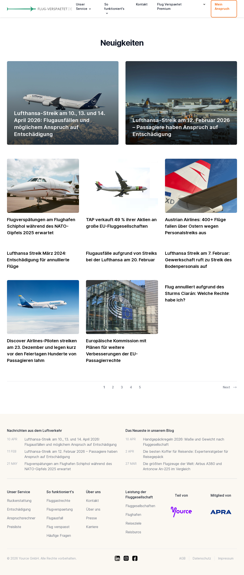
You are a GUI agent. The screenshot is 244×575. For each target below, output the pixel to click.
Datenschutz (202, 558)
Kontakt (142, 4)
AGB (182, 558)
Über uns (93, 509)
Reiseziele (133, 523)
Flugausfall (54, 518)
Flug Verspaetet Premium (169, 6)
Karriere (92, 527)
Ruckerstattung (19, 500)
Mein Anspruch (222, 6)
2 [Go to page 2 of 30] (113, 387)
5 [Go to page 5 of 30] (140, 387)
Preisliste (14, 527)
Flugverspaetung (59, 509)
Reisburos (133, 532)
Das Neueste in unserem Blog (149, 430)
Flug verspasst (58, 527)
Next (230, 387)
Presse (91, 518)
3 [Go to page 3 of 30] (122, 387)
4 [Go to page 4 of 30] (131, 387)
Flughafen (133, 514)
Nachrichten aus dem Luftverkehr (34, 430)
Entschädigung (19, 509)
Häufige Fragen (58, 535)
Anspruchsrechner (21, 518)
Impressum (226, 558)
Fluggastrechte (58, 500)
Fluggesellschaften (140, 506)
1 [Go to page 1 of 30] (104, 387)
